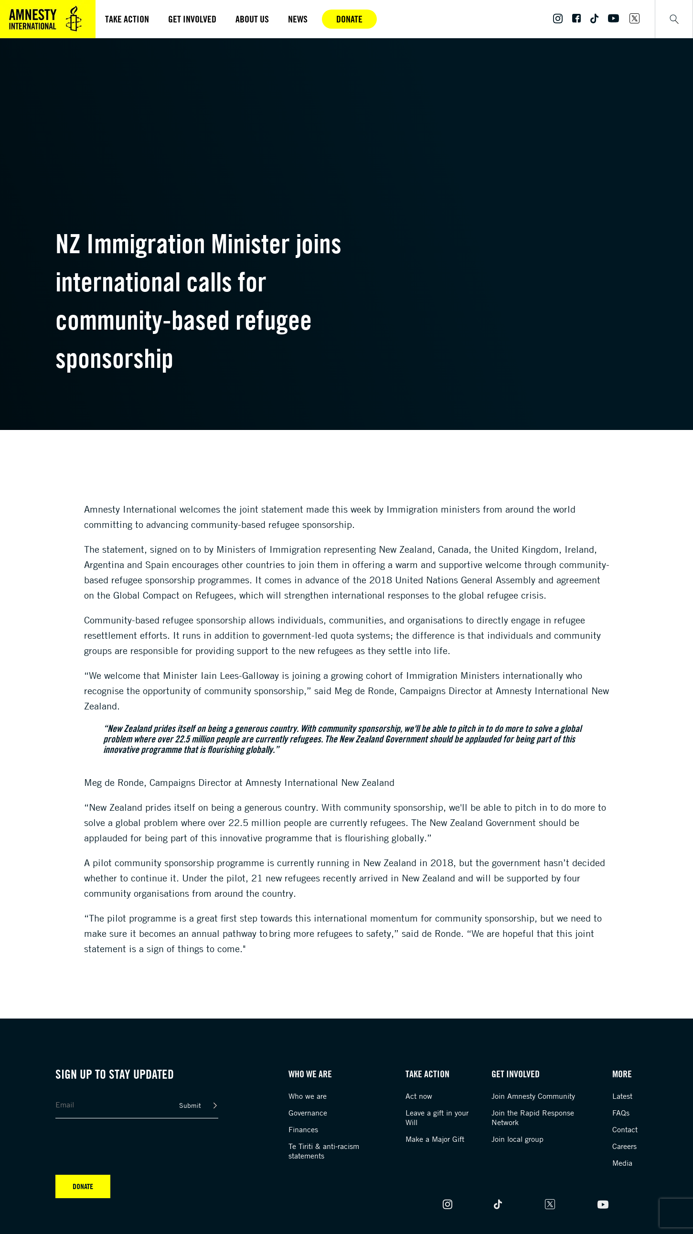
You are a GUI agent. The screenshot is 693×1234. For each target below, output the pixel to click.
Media (622, 1163)
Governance (307, 1112)
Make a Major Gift (434, 1139)
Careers (624, 1146)
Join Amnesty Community (533, 1096)
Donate (349, 19)
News (298, 19)
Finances (303, 1129)
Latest (622, 1096)
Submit (190, 1105)
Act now (418, 1096)
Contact (625, 1129)
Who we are (307, 1096)
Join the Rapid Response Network (532, 1117)
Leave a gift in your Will (437, 1117)
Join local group (517, 1139)
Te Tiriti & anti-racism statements (323, 1150)
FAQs (620, 1112)
